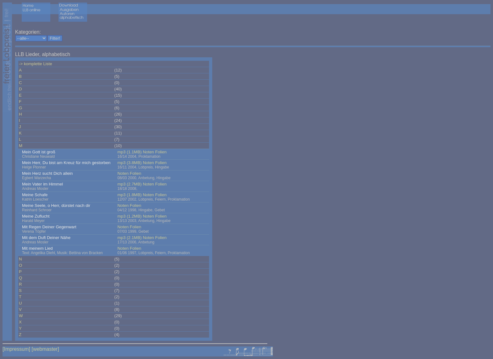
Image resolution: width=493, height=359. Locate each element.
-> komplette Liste (35, 63)
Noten (148, 152)
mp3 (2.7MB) (129, 184)
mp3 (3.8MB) (129, 162)
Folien (161, 152)
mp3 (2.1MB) (129, 237)
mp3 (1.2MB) (129, 216)
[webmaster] (45, 349)
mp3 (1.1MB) (129, 152)
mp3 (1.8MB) (129, 194)
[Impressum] (16, 349)
